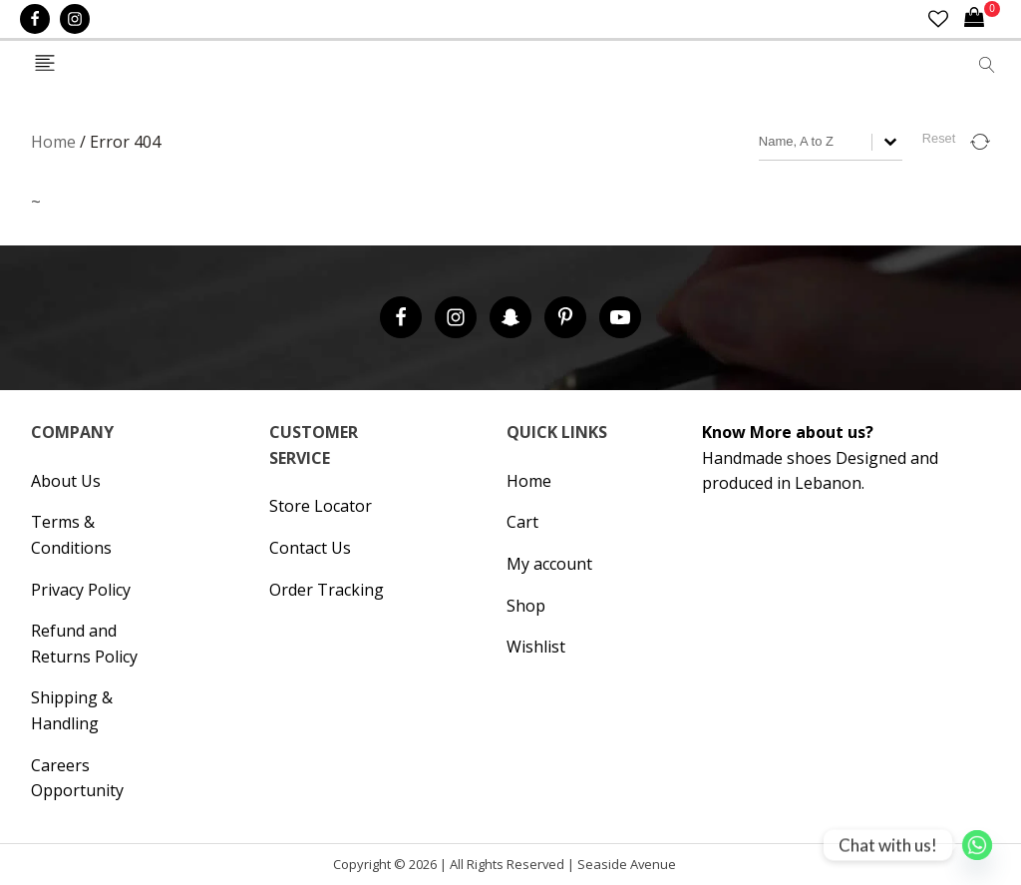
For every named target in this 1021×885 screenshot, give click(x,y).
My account (549, 564)
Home (53, 142)
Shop (526, 606)
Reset (938, 138)
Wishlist (536, 647)
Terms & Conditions (71, 535)
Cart (522, 522)
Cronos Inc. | (682, 868)
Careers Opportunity (77, 778)
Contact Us (310, 548)
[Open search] (987, 65)
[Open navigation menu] (45, 64)
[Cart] (982, 19)
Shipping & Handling (72, 710)
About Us (66, 481)
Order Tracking (326, 590)
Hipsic (687, 868)
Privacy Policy (81, 590)
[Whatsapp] (977, 845)
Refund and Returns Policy (84, 643)
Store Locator (320, 506)
